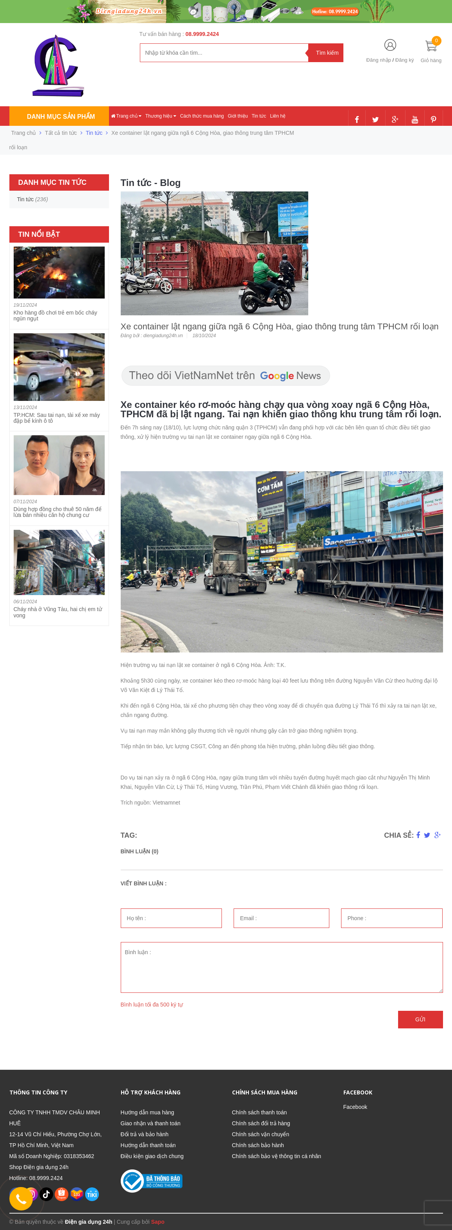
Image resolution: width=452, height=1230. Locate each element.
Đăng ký (404, 60)
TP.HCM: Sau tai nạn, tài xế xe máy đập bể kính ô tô (57, 418)
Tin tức (259, 116)
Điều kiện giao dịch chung (152, 1156)
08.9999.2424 (202, 34)
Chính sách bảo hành (258, 1145)
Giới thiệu (238, 116)
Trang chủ (126, 116)
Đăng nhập (378, 60)
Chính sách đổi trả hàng (261, 1123)
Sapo (157, 1222)
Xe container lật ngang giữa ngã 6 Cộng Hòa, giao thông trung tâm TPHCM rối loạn (280, 326)
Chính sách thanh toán (259, 1112)
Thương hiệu (160, 116)
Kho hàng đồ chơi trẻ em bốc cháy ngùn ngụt (55, 315)
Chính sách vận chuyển (260, 1134)
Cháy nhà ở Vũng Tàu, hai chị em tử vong (58, 612)
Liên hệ (278, 116)
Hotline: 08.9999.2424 (36, 1178)
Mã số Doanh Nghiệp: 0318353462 (52, 1156)
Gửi (420, 1019)
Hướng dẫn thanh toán (148, 1145)
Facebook (355, 1107)
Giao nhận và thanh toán (151, 1123)
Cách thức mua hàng (202, 116)
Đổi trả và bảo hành (145, 1134)
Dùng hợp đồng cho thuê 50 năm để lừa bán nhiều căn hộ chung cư (58, 512)
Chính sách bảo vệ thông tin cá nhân (276, 1156)
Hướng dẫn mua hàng (147, 1112)
